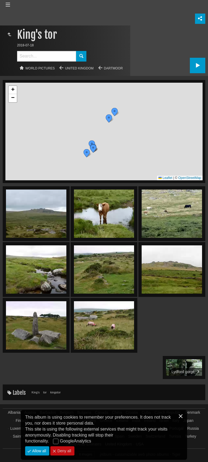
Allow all (38, 451)
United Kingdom (79, 68)
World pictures (40, 68)
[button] (109, 118)
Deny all (63, 451)
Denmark (192, 412)
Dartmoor (113, 68)
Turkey (190, 436)
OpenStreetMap (189, 178)
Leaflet (165, 178)
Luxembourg (20, 428)
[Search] (46, 56)
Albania (14, 412)
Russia (193, 428)
